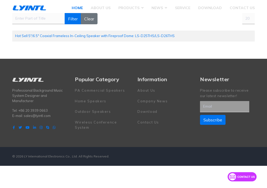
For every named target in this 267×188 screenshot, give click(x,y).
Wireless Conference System (96, 125)
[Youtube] (27, 127)
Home (77, 7)
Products (128, 7)
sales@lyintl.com (37, 116)
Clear (89, 18)
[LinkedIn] (34, 127)
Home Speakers (90, 101)
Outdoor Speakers (93, 111)
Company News (152, 101)
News (157, 7)
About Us (101, 7)
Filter (73, 18)
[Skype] (47, 127)
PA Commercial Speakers (100, 90)
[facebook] (14, 127)
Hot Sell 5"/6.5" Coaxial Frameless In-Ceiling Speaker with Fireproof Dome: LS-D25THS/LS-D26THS (95, 36)
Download (210, 7)
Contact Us (242, 7)
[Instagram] (41, 127)
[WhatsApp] (54, 127)
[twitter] (20, 127)
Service (182, 7)
